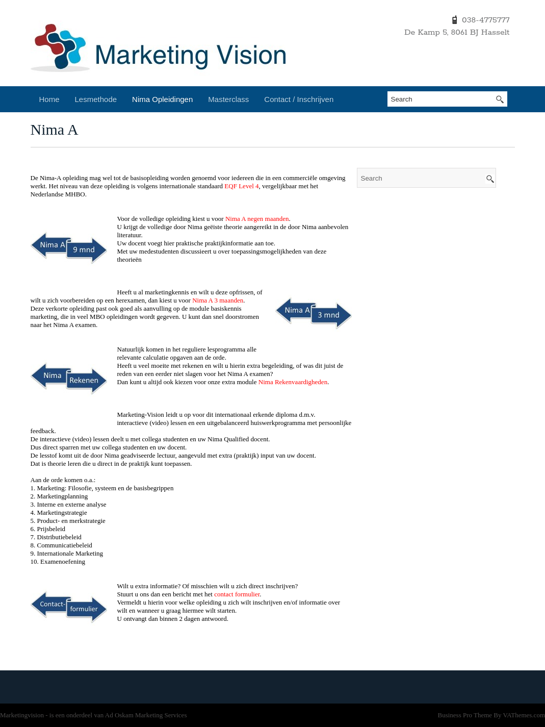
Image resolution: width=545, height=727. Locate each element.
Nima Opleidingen (162, 99)
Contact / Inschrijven (298, 99)
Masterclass (228, 99)
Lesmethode (96, 99)
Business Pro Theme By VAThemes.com (491, 715)
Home (49, 99)
